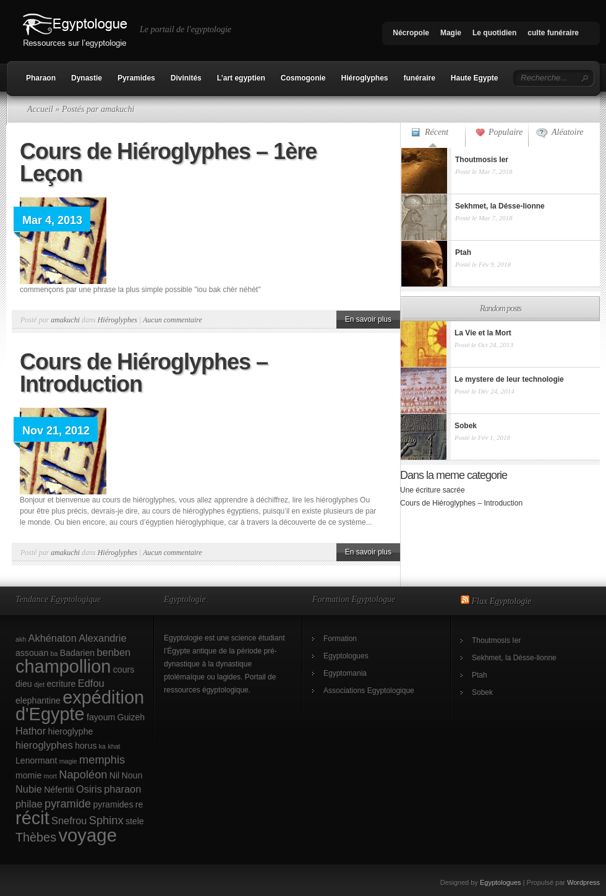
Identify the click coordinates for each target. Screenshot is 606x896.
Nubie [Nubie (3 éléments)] (28, 789)
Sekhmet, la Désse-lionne (514, 657)
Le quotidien (494, 32)
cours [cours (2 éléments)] (123, 669)
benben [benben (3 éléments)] (113, 652)
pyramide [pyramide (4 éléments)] (68, 803)
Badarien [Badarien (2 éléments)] (77, 653)
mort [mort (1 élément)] (50, 776)
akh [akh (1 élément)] (20, 639)
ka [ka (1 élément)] (102, 746)
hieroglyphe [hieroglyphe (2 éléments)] (70, 731)
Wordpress (583, 882)
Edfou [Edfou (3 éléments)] (91, 683)
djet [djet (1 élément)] (39, 684)
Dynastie (86, 78)
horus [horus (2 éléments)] (85, 746)
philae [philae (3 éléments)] (29, 803)
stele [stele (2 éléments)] (135, 821)
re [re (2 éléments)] (139, 804)
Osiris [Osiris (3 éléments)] (89, 789)
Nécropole (411, 32)
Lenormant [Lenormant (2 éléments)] (36, 760)
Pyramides (136, 78)
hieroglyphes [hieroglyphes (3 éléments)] (44, 745)
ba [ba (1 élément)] (54, 653)
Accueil (40, 109)
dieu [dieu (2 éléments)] (23, 684)
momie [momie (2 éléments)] (28, 775)
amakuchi (65, 320)
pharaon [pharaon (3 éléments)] (122, 789)
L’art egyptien (241, 78)
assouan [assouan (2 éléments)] (31, 653)
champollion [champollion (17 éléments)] (63, 666)
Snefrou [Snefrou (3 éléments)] (69, 820)
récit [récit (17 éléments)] (32, 818)
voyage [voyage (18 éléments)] (87, 835)
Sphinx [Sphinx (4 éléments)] (106, 820)
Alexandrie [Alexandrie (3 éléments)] (102, 638)
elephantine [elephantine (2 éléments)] (38, 700)
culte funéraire (553, 32)
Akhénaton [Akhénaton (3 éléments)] (52, 638)
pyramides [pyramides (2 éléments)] (113, 804)
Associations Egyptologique (368, 690)
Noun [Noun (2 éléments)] (132, 775)
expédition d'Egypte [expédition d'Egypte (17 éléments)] (79, 705)
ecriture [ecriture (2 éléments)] (61, 684)
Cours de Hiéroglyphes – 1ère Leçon (168, 162)
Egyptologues (346, 656)
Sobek (482, 692)
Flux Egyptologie (502, 601)
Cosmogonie (303, 78)
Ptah (479, 675)
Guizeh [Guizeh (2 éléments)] (131, 717)
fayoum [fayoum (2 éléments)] (101, 717)
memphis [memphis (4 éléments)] (102, 759)
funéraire (419, 78)
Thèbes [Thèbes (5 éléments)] (35, 837)
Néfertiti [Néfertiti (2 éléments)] (59, 790)
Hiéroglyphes (364, 78)
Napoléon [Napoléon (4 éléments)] (83, 774)
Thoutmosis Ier (496, 640)
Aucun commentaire (172, 320)
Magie (450, 32)
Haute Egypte (474, 78)
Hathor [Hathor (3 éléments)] (30, 730)
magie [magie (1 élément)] (68, 761)
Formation (340, 638)
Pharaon (41, 78)
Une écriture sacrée (432, 490)
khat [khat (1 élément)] (114, 746)
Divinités (186, 78)
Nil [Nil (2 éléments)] (114, 775)
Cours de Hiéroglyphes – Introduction (144, 373)
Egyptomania (345, 673)
